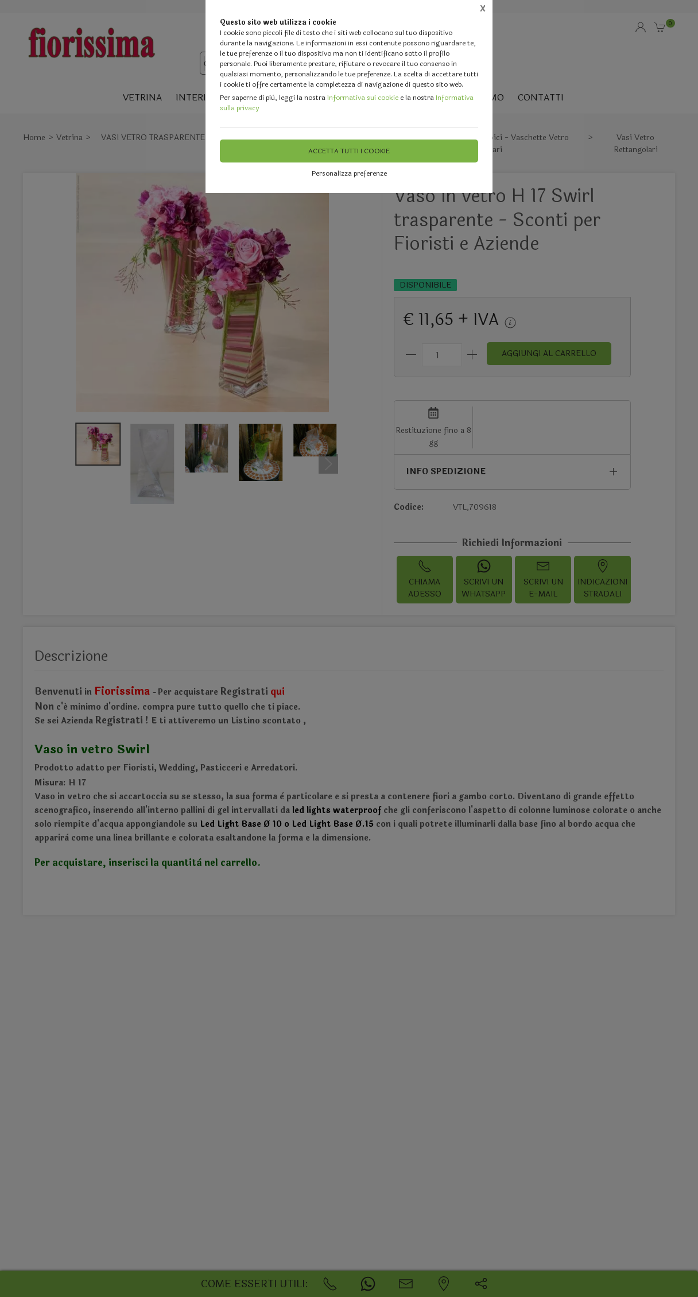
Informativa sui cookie (362, 97)
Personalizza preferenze (349, 173)
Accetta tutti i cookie (349, 151)
